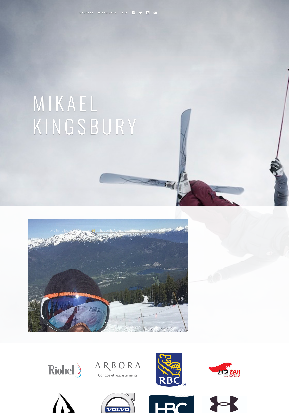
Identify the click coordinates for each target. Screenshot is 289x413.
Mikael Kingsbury (86, 114)
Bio (124, 12)
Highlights (107, 12)
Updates (86, 12)
